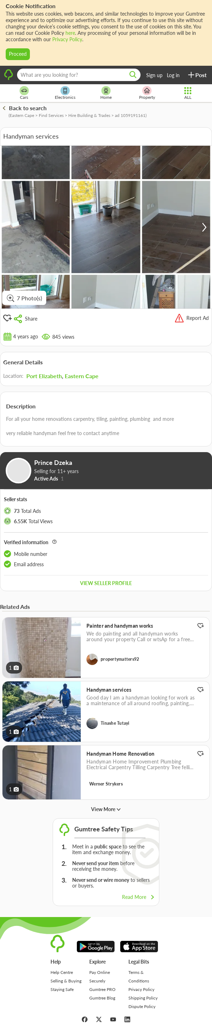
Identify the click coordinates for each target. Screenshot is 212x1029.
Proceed (18, 54)
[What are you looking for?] (79, 75)
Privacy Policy (67, 39)
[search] (133, 75)
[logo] (9, 79)
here (70, 33)
